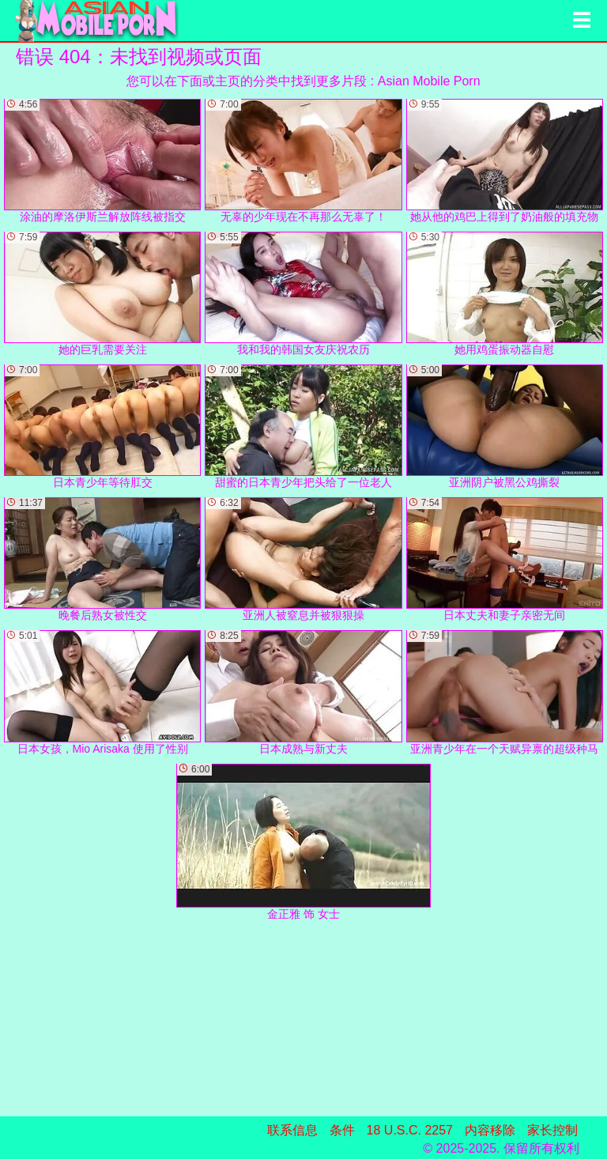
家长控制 (552, 1130)
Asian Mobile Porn (429, 81)
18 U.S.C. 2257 (410, 1130)
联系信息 (292, 1130)
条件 (342, 1130)
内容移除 (490, 1130)
